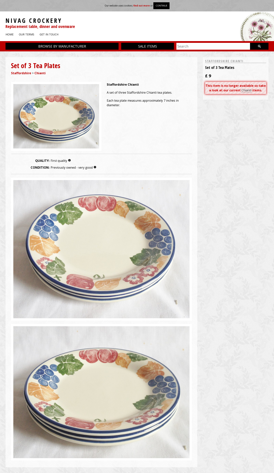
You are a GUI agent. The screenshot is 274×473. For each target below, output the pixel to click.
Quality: (42, 161)
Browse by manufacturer (62, 46)
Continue (161, 5)
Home (10, 34)
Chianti (40, 73)
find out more (141, 5)
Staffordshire (21, 73)
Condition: (40, 167)
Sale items (147, 46)
